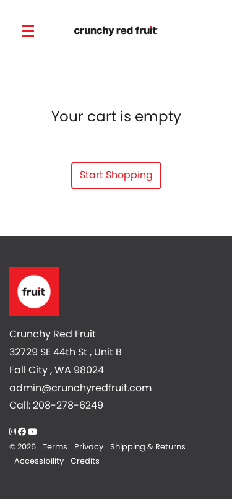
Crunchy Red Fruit (116, 31)
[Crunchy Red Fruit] (116, 291)
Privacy (89, 447)
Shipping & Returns (148, 447)
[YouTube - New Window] (32, 432)
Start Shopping (116, 175)
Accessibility (40, 461)
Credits (85, 461)
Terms (56, 447)
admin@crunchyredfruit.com (80, 388)
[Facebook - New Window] (23, 432)
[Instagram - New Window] (13, 432)
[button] (31, 31)
